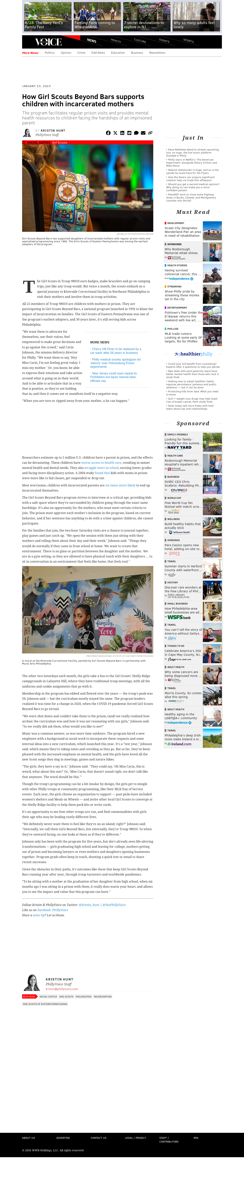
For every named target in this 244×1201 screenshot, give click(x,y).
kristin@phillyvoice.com (62, 989)
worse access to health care (101, 463)
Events (164, 40)
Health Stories (177, 265)
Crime (81, 52)
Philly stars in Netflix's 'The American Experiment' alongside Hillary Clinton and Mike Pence (191, 162)
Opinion (66, 52)
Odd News (98, 52)
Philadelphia (84, 996)
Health (116, 40)
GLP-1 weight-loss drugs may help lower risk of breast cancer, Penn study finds (192, 400)
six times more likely (120, 485)
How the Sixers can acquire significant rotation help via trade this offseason (190, 178)
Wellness (173, 519)
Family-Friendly (177, 434)
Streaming (174, 286)
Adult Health (175, 667)
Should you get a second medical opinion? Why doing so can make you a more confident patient (192, 187)
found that (102, 473)
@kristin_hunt (89, 905)
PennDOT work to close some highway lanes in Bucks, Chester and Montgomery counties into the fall (191, 197)
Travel (171, 561)
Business (137, 52)
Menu (28, 42)
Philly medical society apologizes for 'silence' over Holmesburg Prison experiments (115, 363)
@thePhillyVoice (114, 905)
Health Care (175, 455)
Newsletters (157, 52)
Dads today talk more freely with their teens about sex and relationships (190, 407)
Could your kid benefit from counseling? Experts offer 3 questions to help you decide (193, 365)
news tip (39, 915)
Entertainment (177, 307)
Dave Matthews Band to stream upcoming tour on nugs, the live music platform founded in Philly (192, 152)
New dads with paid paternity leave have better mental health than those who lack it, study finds (192, 374)
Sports (188, 40)
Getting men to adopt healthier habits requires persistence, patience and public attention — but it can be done (191, 384)
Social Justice (39, 142)
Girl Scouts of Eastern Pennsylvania (45, 1003)
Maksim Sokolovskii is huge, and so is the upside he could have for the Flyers (192, 171)
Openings (173, 540)
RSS (196, 1137)
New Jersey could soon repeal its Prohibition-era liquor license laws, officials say (113, 377)
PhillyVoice (48, 42)
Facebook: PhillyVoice (52, 910)
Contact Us (98, 1137)
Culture (140, 40)
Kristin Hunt (53, 130)
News (91, 40)
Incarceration (103, 996)
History (172, 582)
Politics (50, 52)
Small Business (177, 603)
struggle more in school (101, 468)
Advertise (63, 1137)
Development (175, 223)
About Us (28, 1137)
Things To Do (175, 646)
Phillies (172, 328)
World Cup (174, 498)
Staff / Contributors (168, 1139)
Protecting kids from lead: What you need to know (192, 392)
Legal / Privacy (135, 1137)
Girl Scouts (59, 142)
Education (118, 52)
